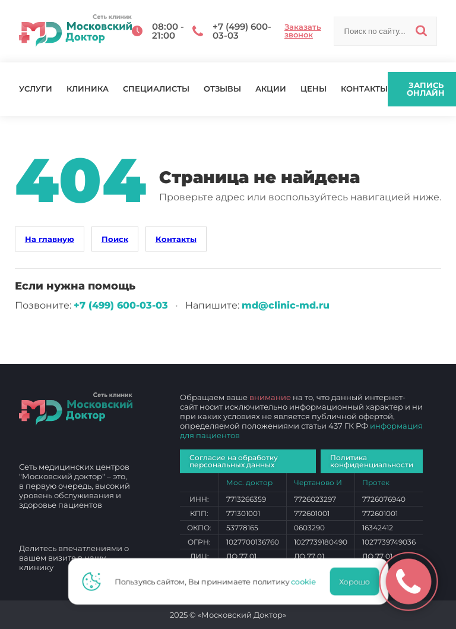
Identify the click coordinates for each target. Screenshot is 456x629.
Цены (313, 89)
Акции (270, 89)
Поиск (115, 239)
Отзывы (222, 89)
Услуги (35, 89)
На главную (49, 239)
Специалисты (156, 89)
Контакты (364, 89)
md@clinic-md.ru (286, 305)
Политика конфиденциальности (371, 461)
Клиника (87, 89)
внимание (270, 397)
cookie (307, 581)
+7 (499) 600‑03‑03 (121, 305)
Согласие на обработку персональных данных (233, 461)
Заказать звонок (302, 31)
